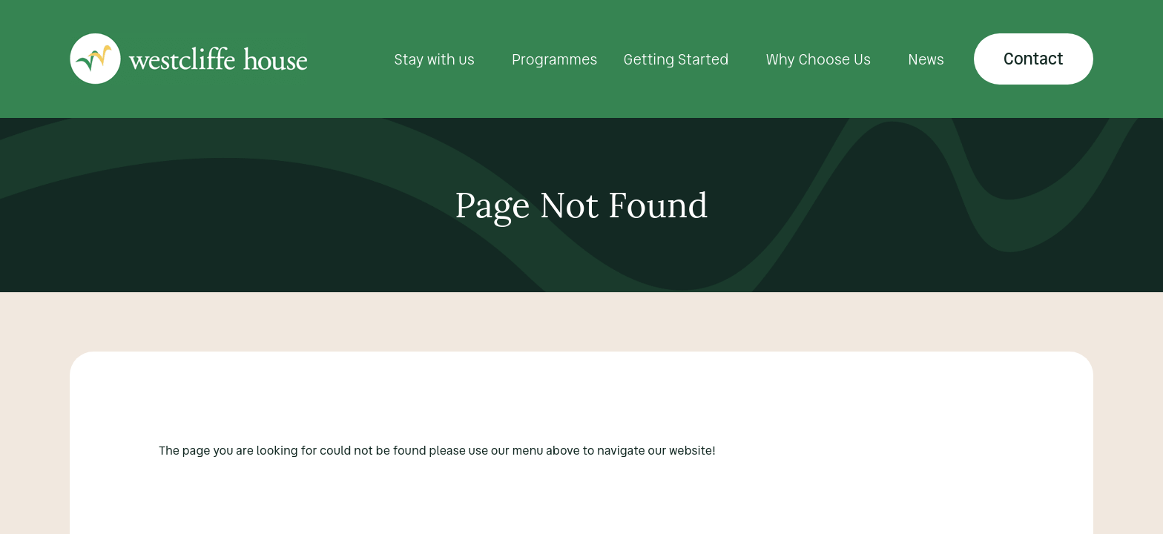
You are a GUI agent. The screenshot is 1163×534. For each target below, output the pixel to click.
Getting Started (676, 59)
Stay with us (434, 59)
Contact (1034, 59)
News (926, 59)
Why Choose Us (819, 59)
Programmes (555, 59)
